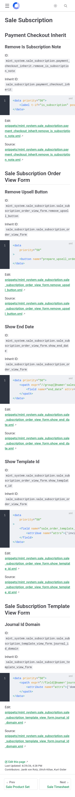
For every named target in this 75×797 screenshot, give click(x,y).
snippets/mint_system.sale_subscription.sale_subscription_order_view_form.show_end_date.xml (37, 420)
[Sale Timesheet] (55, 784)
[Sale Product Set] (21, 784)
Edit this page (15, 761)
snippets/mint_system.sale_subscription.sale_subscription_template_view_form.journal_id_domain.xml (37, 717)
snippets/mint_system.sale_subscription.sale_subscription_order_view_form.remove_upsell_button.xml (37, 285)
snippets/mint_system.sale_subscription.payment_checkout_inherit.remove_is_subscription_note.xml (37, 131)
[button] (7, 6)
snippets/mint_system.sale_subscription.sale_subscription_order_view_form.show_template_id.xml (37, 563)
